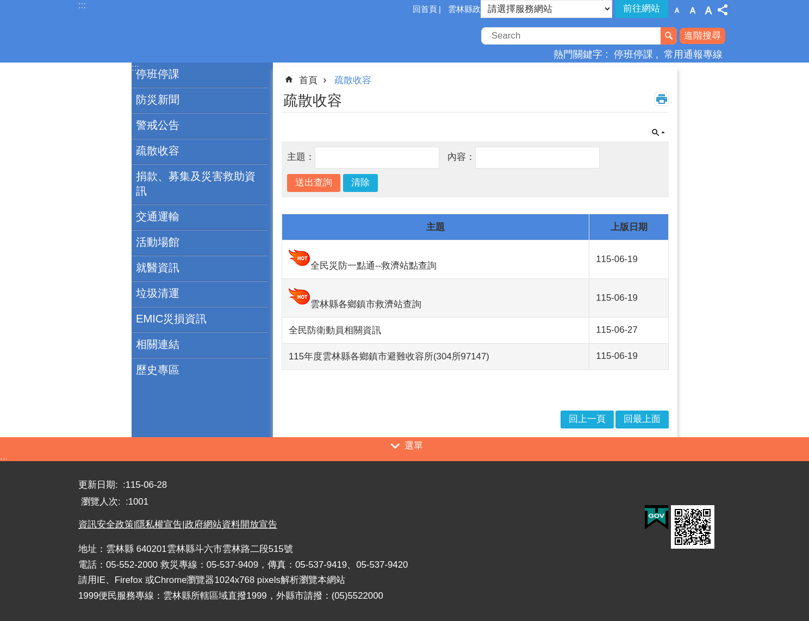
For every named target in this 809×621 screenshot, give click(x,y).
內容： (461, 157)
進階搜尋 (702, 35)
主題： (301, 157)
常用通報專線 (693, 54)
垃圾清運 (157, 293)
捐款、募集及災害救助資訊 (196, 183)
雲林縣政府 (468, 9)
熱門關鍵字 (577, 54)
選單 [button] (413, 445)
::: (4, 460)
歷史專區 (157, 370)
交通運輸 (157, 216)
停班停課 (633, 54)
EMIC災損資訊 (171, 319)
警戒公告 (157, 125)
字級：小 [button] (677, 10)
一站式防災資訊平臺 (173, 37)
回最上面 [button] (642, 419)
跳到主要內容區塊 (5, 5)
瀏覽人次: (102, 501)
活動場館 (157, 242)
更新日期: (99, 485)
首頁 (308, 80)
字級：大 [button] (708, 10)
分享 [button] (722, 10)
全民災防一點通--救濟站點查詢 (373, 265)
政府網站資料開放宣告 (231, 524)
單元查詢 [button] (658, 133)
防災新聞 (157, 99)
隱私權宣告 (159, 524)
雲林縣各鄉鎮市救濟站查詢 (365, 304)
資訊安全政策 (106, 524)
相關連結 (157, 344)
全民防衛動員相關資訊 (335, 330)
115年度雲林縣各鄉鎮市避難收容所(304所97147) (389, 356)
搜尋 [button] (669, 36)
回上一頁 (587, 419)
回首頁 (425, 9)
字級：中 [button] (693, 10)
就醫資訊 (157, 268)
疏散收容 (157, 151)
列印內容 (662, 99)
